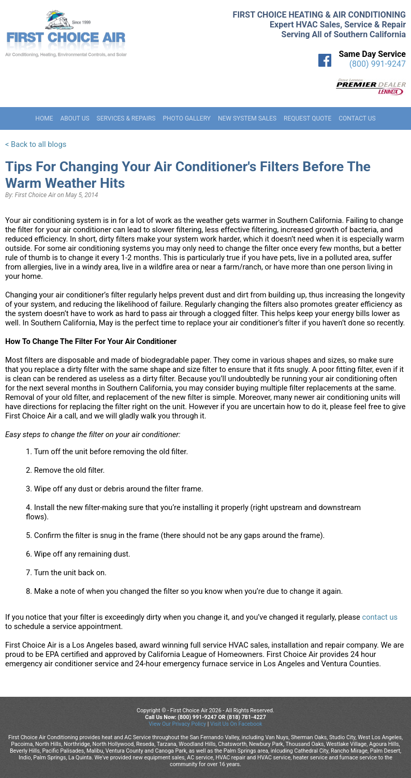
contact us (380, 617)
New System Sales (247, 118)
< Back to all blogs (35, 144)
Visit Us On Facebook (236, 724)
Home (44, 118)
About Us (74, 118)
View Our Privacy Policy (177, 724)
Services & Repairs (126, 118)
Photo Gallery (187, 118)
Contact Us (357, 118)
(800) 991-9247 (377, 64)
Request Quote (307, 118)
